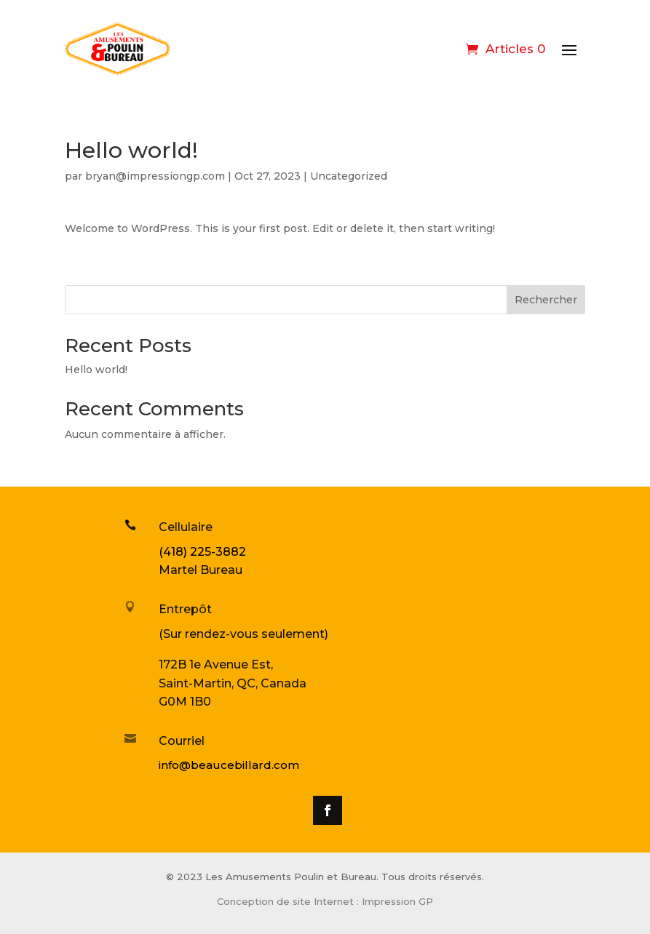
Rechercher (546, 299)
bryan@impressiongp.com (155, 176)
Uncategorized (348, 176)
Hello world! (96, 369)
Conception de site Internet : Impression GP (325, 901)
